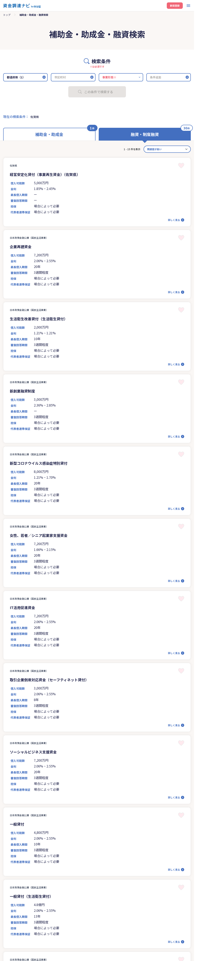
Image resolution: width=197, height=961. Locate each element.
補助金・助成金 (49, 134)
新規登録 (175, 5)
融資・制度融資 (145, 134)
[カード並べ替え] (167, 149)
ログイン (101, 75)
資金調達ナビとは (19, 17)
